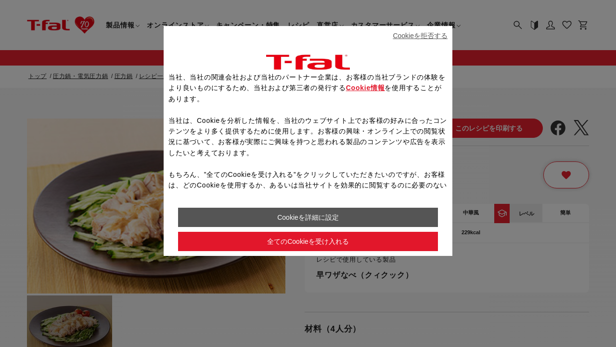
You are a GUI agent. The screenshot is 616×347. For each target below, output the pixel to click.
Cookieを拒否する (420, 36)
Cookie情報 (365, 88)
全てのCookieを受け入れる (308, 241)
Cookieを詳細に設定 (308, 217)
